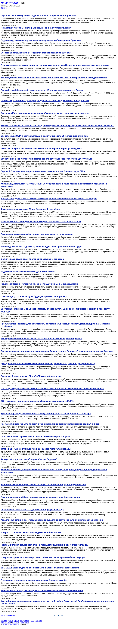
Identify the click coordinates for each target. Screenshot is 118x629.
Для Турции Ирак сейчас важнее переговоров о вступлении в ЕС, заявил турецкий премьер (48, 363)
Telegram (39, 621)
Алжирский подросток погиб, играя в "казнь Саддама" (29, 459)
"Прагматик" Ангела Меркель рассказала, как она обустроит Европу (36, 28)
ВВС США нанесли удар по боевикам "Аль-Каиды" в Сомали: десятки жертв (40, 568)
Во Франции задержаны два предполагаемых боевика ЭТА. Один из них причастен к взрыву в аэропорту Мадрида (55, 310)
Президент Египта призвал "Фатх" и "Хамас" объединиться (31, 376)
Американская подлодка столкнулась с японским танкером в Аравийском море (42, 590)
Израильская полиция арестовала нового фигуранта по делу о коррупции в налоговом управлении (52, 520)
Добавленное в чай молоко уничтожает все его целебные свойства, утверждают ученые (46, 159)
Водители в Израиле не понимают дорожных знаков (28, 271)
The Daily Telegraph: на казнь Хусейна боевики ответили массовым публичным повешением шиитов (52, 388)
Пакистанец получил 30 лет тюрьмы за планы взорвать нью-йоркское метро (40, 497)
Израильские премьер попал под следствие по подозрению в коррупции (38, 15)
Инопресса (25, 623)
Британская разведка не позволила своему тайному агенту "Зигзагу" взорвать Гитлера (46, 413)
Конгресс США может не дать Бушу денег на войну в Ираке (31, 532)
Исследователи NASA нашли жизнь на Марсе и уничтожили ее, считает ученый (41, 339)
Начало (4, 621)
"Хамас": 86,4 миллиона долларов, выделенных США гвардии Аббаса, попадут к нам (45, 100)
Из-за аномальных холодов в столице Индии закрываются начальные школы (41, 221)
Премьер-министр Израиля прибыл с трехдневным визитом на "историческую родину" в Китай (50, 424)
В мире (4, 8)
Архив (16, 621)
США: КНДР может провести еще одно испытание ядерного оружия (35, 436)
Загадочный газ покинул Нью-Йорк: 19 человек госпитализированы (36, 449)
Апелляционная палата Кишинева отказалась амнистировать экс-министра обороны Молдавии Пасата (54, 78)
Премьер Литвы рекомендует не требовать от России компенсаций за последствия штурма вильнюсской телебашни (55, 325)
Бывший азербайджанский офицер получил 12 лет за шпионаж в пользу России (42, 90)
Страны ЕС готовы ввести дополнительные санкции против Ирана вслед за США (43, 171)
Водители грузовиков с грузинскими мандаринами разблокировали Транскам (41, 40)
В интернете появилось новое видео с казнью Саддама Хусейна (34, 580)
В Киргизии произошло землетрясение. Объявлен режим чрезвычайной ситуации (43, 557)
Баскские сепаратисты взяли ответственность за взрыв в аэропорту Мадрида (41, 148)
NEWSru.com (10, 3)
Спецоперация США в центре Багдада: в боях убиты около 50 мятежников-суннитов (44, 136)
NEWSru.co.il (6, 623)
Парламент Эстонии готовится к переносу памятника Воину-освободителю (39, 284)
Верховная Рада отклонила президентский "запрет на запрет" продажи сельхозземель (45, 113)
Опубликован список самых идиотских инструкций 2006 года (32, 509)
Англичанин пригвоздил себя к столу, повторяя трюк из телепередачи (37, 234)
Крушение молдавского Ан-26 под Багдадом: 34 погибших (30, 209)
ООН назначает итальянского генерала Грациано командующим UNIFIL (37, 401)
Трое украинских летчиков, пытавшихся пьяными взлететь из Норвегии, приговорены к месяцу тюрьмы (55, 65)
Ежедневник (24, 621)
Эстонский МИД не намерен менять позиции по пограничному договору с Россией (43, 484)
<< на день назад (8, 615)
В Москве (15, 623)
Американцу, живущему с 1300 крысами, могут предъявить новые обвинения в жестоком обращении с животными (54, 185)
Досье (10, 621)
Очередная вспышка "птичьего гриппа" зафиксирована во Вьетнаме (36, 53)
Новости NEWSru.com (11, 624)
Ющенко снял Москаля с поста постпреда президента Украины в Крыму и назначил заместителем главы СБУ (57, 125)
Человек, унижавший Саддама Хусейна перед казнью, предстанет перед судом (41, 246)
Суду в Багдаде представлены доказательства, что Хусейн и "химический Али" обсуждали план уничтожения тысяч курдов (57, 602)
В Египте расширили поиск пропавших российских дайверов (32, 259)
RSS (32, 621)
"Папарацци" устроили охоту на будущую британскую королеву (34, 296)
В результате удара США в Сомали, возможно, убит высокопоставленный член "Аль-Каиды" (49, 199)
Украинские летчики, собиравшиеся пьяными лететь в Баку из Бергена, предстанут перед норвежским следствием (54, 471)
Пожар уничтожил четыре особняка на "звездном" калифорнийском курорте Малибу (44, 545)
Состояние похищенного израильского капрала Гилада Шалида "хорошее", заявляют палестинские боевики (57, 351)
